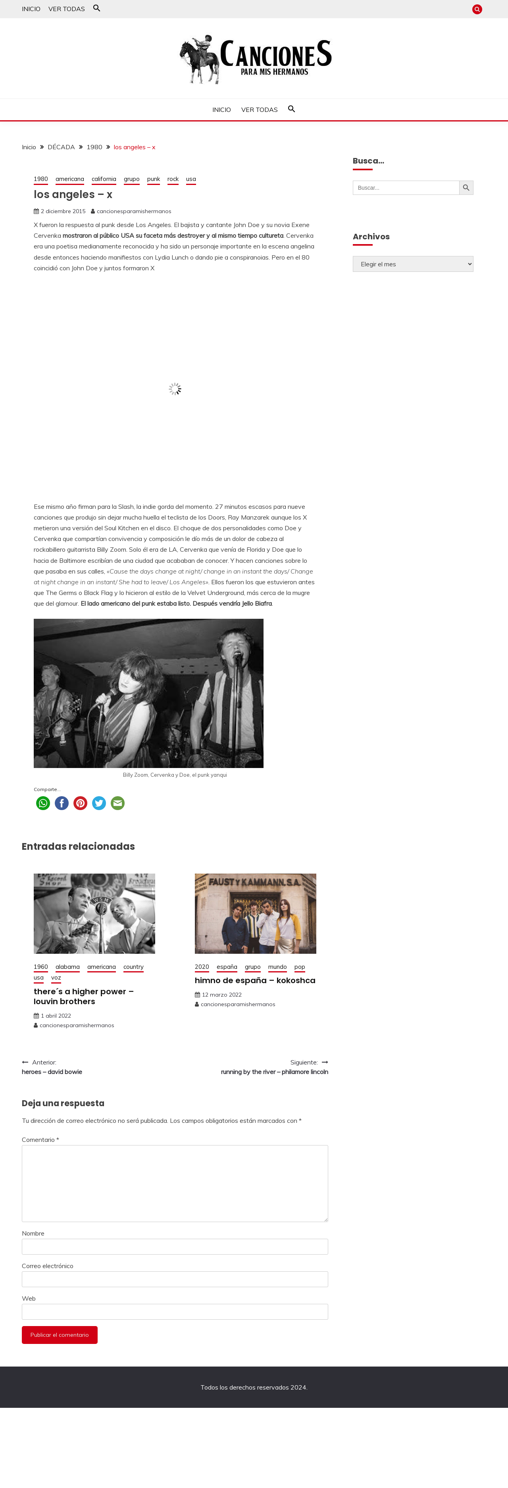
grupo (132, 179)
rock (173, 179)
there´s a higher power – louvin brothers (84, 996)
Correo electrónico (47, 1266)
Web (29, 1298)
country (133, 966)
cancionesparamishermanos (134, 211)
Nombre (33, 1233)
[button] (97, 9)
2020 (202, 966)
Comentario (40, 1139)
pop (299, 966)
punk (153, 179)
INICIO (31, 9)
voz (56, 977)
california (104, 179)
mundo (277, 966)
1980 (41, 179)
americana (70, 179)
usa (191, 179)
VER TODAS (66, 9)
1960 (41, 966)
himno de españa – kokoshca (255, 980)
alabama (68, 966)
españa (227, 966)
